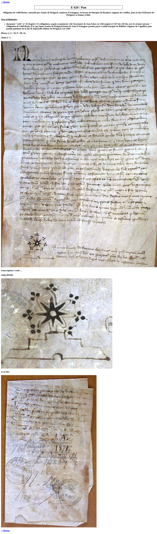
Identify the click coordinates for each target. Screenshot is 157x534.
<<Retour (5, 2)
